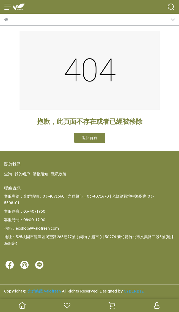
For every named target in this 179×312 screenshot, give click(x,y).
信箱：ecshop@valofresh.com (31, 228)
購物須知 (40, 174)
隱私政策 (58, 174)
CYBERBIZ (134, 291)
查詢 (8, 174)
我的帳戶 (22, 174)
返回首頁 (89, 137)
